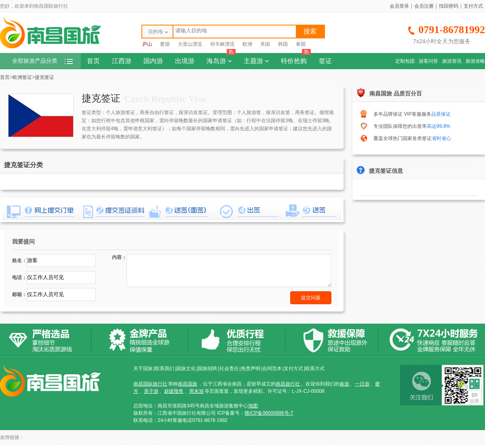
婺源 (165, 44)
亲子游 (151, 391)
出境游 (184, 60)
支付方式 (473, 6)
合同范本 (272, 368)
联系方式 (315, 368)
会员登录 (399, 6)
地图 (253, 406)
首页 (93, 60)
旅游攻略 (475, 61)
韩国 (283, 44)
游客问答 (428, 61)
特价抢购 (296, 58)
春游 (344, 384)
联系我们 (164, 368)
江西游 (121, 60)
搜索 (310, 31)
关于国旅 (143, 368)
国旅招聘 (207, 368)
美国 (265, 44)
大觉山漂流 (190, 44)
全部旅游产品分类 (42, 61)
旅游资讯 (452, 61)
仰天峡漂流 (222, 44)
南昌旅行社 (288, 384)
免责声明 (250, 368)
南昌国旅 (187, 384)
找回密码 (448, 6)
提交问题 (311, 298)
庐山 (147, 44)
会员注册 (424, 6)
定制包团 (405, 61)
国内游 (153, 60)
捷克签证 (44, 77)
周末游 (196, 391)
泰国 (301, 44)
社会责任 (229, 368)
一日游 (362, 384)
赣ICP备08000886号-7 (269, 413)
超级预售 (173, 391)
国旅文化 (186, 368)
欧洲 (247, 44)
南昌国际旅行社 (150, 384)
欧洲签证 (22, 77)
